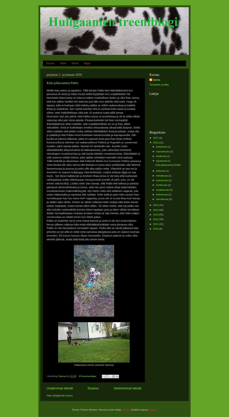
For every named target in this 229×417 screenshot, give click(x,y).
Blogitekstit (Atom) (63, 395)
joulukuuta (162, 146)
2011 (156, 224)
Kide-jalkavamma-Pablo (62, 83)
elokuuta (161, 171)
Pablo (63, 63)
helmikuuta (162, 194)
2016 (156, 142)
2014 (156, 210)
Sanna (156, 79)
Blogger (152, 409)
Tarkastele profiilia (159, 84)
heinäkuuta (162, 175)
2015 (156, 205)
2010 (156, 228)
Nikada (126, 409)
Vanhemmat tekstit (127, 388)
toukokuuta (162, 180)
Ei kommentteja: (88, 376)
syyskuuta (161, 160)
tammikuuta (162, 199)
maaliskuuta (163, 190)
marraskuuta (163, 151)
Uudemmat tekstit (60, 388)
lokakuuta (161, 156)
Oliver (75, 63)
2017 (156, 138)
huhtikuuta (162, 185)
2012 (156, 219)
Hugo (87, 63)
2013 (156, 214)
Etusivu (50, 63)
